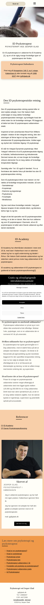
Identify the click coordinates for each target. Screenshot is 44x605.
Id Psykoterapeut (13, 572)
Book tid (15, 4)
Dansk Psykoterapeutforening (15, 428)
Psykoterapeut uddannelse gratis (19, 569)
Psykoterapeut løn (13, 560)
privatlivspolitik (19, 600)
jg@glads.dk (25, 76)
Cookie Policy (21, 317)
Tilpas (22, 313)
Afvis (22, 307)
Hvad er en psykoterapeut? (17, 551)
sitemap (27, 600)
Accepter (22, 302)
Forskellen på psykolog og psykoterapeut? (23, 566)
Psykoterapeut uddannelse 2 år (18, 563)
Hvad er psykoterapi (14, 554)
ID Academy (8, 426)
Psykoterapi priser (13, 557)
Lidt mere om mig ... (22, 523)
